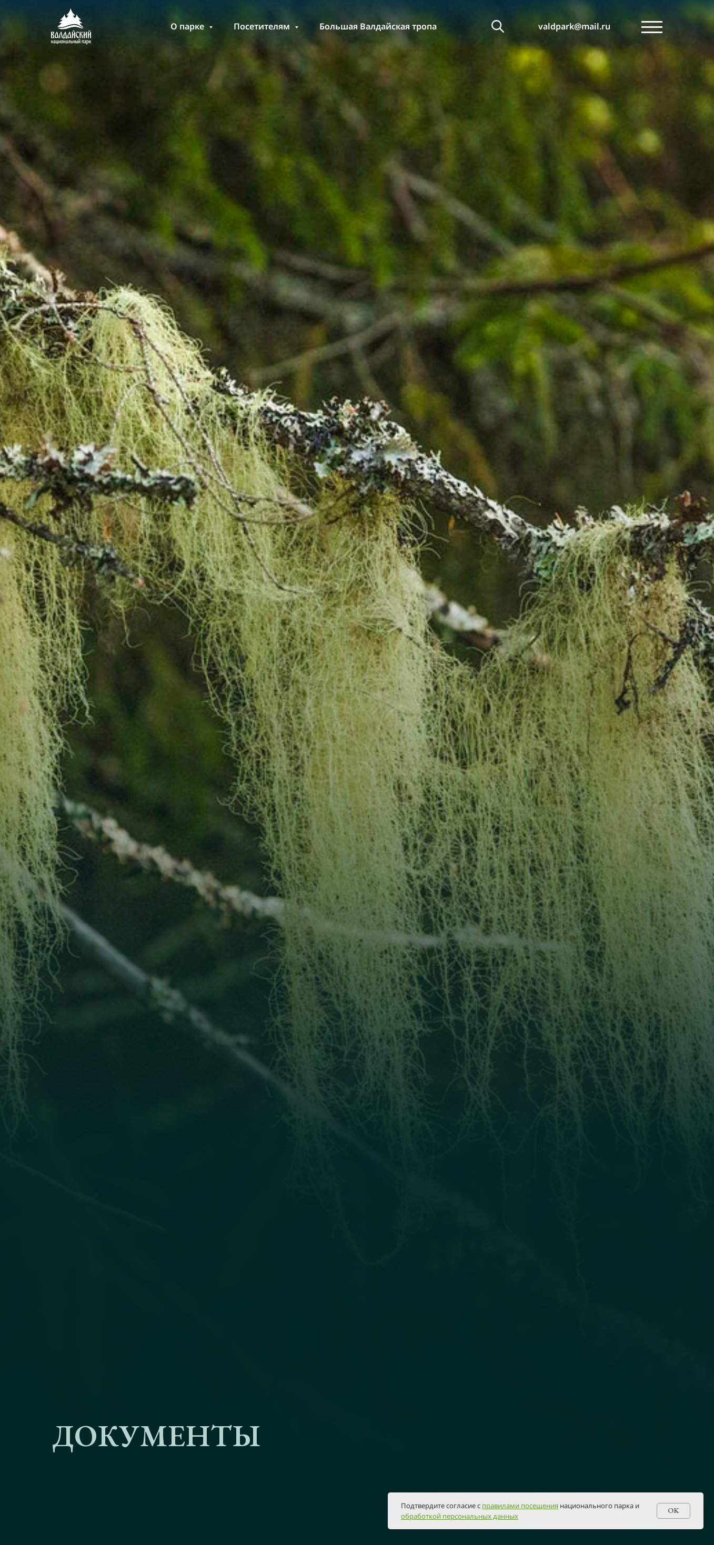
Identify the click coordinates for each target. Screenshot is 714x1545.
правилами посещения (520, 1505)
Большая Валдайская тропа (378, 26)
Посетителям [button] (263, 26)
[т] (497, 26)
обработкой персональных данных (459, 1516)
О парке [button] (188, 26)
